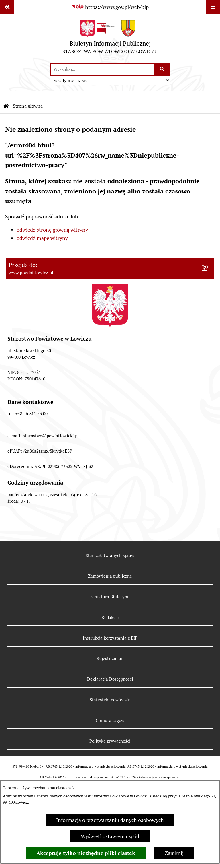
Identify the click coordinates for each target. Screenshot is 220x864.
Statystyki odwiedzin (110, 699)
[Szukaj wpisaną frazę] (162, 69)
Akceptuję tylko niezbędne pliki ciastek (85, 853)
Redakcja (110, 617)
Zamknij (174, 853)
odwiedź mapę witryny (42, 238)
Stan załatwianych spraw (110, 555)
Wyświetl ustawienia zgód (110, 836)
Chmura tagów (110, 720)
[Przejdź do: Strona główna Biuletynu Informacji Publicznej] (6, 106)
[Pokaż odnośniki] (7, 7)
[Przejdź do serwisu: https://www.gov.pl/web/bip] (110, 7)
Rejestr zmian (110, 658)
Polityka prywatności (110, 741)
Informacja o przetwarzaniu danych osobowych (110, 820)
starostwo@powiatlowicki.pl (51, 435)
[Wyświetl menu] (213, 7)
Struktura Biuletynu (110, 596)
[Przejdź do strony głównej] (110, 38)
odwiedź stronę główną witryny (52, 229)
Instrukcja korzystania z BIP (110, 638)
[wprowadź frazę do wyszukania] (102, 69)
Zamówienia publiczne (110, 576)
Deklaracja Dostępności (110, 679)
